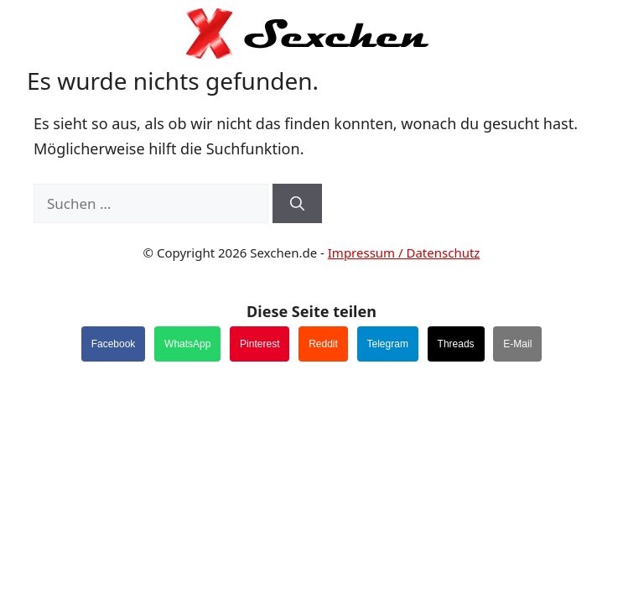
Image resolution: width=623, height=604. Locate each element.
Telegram (387, 344)
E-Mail (517, 344)
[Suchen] (297, 204)
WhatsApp (187, 344)
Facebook (113, 344)
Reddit (323, 344)
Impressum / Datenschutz (404, 252)
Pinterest (259, 344)
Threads (456, 344)
